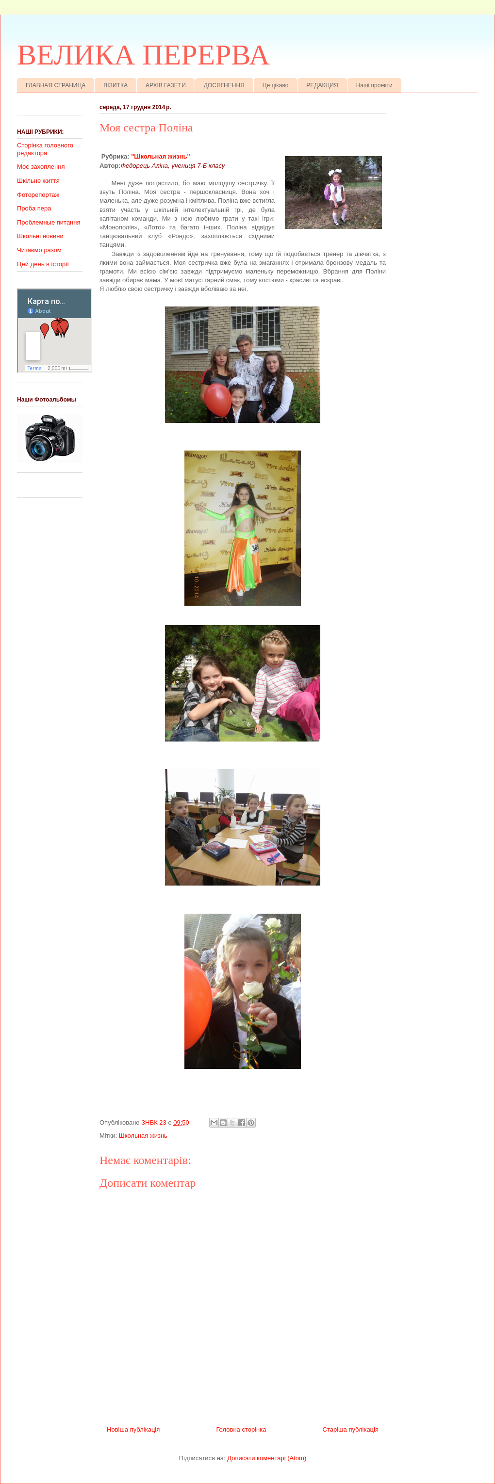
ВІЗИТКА (115, 85)
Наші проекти (374, 85)
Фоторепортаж (38, 194)
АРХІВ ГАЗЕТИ (166, 85)
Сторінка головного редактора (45, 149)
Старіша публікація (351, 1429)
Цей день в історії (43, 264)
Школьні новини (40, 236)
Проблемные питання (49, 222)
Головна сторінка (241, 1429)
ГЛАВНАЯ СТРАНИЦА (55, 85)
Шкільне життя (38, 180)
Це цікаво (276, 85)
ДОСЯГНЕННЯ (224, 85)
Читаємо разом (39, 250)
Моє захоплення (41, 166)
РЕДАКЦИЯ (322, 85)
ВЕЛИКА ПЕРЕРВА (143, 55)
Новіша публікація (133, 1429)
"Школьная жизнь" (160, 156)
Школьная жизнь (143, 1135)
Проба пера (34, 208)
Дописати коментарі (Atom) (266, 1458)
